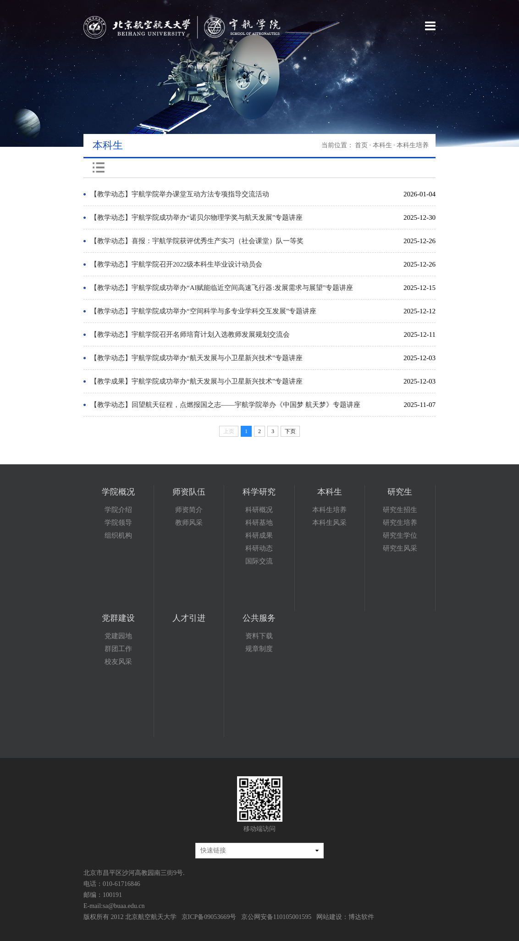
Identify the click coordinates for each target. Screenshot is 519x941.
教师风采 (189, 522)
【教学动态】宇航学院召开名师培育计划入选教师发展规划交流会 (190, 334)
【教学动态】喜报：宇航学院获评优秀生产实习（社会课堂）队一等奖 (197, 241)
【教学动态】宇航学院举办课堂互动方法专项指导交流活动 (179, 194)
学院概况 (118, 491)
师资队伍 (188, 491)
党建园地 (118, 636)
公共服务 (259, 618)
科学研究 (259, 491)
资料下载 (259, 636)
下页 (290, 431)
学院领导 (118, 522)
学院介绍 (118, 509)
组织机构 (118, 535)
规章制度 (259, 648)
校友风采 (118, 661)
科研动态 (259, 548)
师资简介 (189, 509)
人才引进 (188, 618)
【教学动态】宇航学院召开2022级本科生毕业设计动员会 (176, 264)
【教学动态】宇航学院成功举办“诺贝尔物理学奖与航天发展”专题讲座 (196, 217)
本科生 (382, 145)
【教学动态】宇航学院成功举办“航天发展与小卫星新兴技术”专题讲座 (196, 358)
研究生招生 (400, 509)
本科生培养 (329, 509)
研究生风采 (400, 548)
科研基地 (259, 522)
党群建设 (118, 618)
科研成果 (259, 535)
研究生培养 (400, 522)
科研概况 (259, 509)
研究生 (399, 491)
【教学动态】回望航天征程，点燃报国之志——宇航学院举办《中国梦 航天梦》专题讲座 (225, 404)
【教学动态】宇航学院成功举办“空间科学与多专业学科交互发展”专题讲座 (203, 311)
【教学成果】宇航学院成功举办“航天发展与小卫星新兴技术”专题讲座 (196, 381)
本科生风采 (329, 522)
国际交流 (259, 561)
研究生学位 (400, 535)
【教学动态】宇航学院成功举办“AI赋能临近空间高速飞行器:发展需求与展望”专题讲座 (221, 287)
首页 (361, 145)
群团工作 (118, 648)
